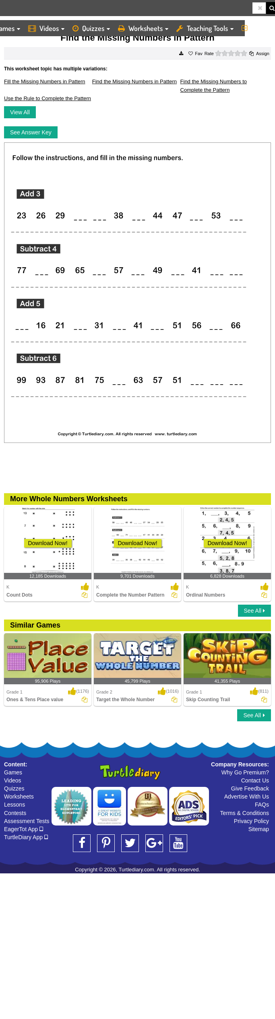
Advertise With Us (246, 796)
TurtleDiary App (26, 837)
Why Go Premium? (245, 772)
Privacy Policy (251, 821)
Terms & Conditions (244, 813)
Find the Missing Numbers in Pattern (134, 81)
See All (254, 610)
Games (13, 772)
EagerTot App (23, 829)
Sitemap (258, 829)
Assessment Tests (27, 821)
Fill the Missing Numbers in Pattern (44, 81)
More (256, 28)
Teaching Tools (205, 28)
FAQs (262, 804)
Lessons (14, 804)
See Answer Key (31, 132)
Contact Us (255, 780)
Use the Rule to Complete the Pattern (47, 98)
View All (20, 112)
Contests (15, 813)
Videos (46, 28)
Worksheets (143, 28)
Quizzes (91, 28)
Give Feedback (250, 788)
